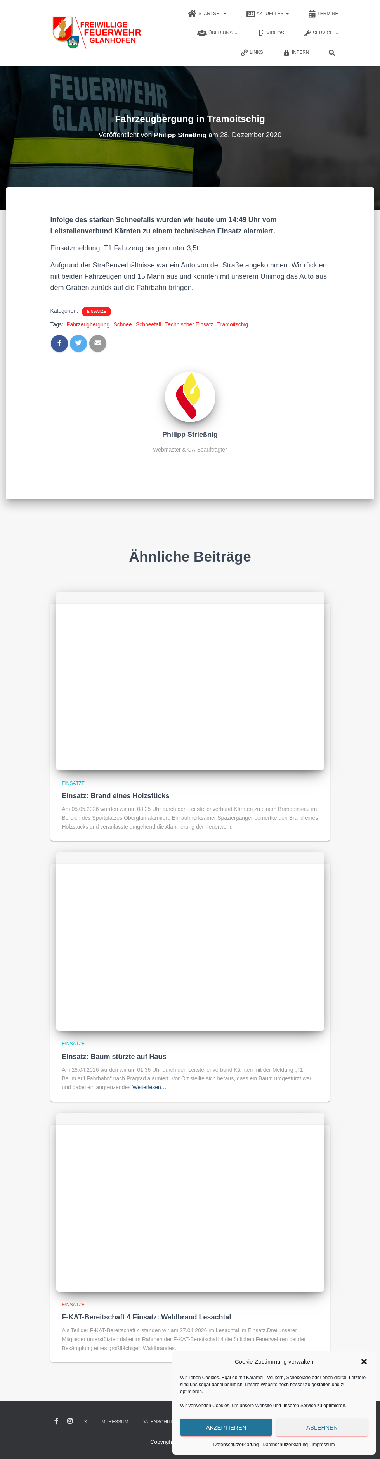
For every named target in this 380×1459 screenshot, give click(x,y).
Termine (323, 14)
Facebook (56, 1421)
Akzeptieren (226, 1427)
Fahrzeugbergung (88, 324)
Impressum (323, 1444)
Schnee (122, 324)
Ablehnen (322, 1427)
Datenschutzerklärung (236, 1444)
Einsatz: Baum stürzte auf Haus (114, 1057)
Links (251, 53)
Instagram (69, 1421)
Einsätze (96, 311)
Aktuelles (267, 14)
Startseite (207, 14)
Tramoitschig (232, 324)
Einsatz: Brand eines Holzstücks (116, 796)
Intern (296, 53)
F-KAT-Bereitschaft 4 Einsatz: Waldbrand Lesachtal (146, 1317)
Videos (270, 33)
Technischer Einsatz (189, 324)
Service (321, 33)
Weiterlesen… (149, 1087)
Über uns (217, 33)
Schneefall (148, 324)
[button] (364, 1362)
